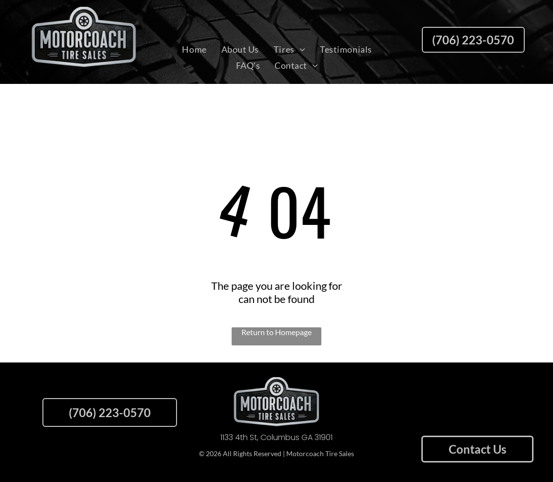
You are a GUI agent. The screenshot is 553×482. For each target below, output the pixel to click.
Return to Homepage (276, 332)
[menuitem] (194, 49)
